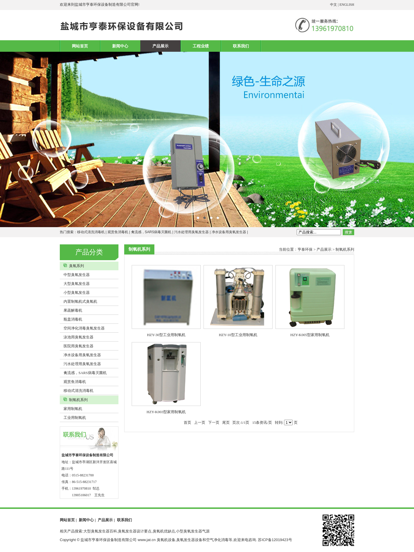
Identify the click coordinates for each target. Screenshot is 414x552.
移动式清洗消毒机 (91, 232)
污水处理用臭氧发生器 (191, 232)
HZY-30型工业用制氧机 (166, 335)
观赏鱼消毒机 (118, 232)
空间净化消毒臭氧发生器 (82, 328)
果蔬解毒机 (71, 310)
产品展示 (160, 46)
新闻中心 (120, 46)
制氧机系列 (74, 400)
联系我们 (241, 46)
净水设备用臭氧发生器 (229, 232)
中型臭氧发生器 (75, 275)
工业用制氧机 (73, 417)
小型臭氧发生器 (75, 292)
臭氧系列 (72, 266)
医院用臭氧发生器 (76, 346)
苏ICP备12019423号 (275, 540)
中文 (333, 5)
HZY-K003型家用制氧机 (166, 412)
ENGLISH (347, 5)
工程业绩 (201, 46)
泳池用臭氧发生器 (76, 337)
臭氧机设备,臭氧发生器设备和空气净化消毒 (193, 540)
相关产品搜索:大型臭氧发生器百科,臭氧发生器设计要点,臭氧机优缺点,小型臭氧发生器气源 (135, 531)
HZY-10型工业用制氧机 (238, 335)
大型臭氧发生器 (75, 283)
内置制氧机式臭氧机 (78, 301)
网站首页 (80, 46)
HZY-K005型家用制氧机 (310, 335)
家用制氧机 (71, 409)
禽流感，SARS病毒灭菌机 (151, 232)
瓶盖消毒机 (71, 319)
